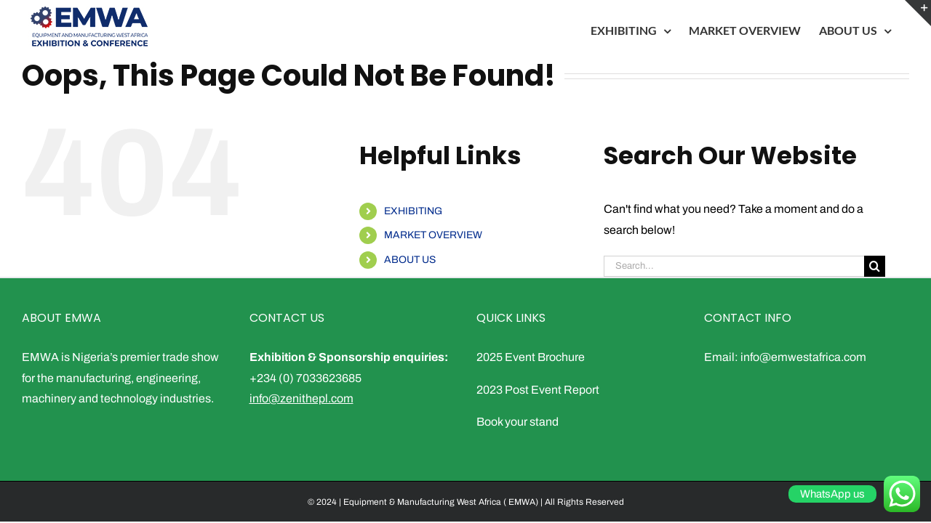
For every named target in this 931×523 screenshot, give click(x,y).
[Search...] (734, 266)
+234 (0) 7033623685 (305, 378)
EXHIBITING (413, 211)
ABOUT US (410, 259)
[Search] (874, 266)
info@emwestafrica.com (803, 357)
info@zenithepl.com (301, 398)
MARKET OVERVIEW (433, 235)
